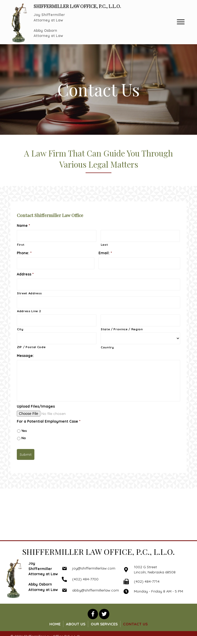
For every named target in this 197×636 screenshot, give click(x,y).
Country (107, 347)
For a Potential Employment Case (48, 421)
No (23, 438)
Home (54, 624)
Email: (105, 253)
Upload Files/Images (36, 406)
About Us (75, 624)
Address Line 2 (29, 311)
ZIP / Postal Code (31, 347)
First (20, 244)
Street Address (29, 293)
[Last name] (140, 236)
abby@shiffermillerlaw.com (95, 590)
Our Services (104, 624)
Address (25, 274)
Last (104, 244)
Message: (25, 355)
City (20, 329)
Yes (24, 431)
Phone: (24, 253)
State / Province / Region (122, 329)
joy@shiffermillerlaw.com (93, 568)
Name (23, 225)
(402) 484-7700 (85, 579)
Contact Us (135, 624)
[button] (93, 614)
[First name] (56, 236)
